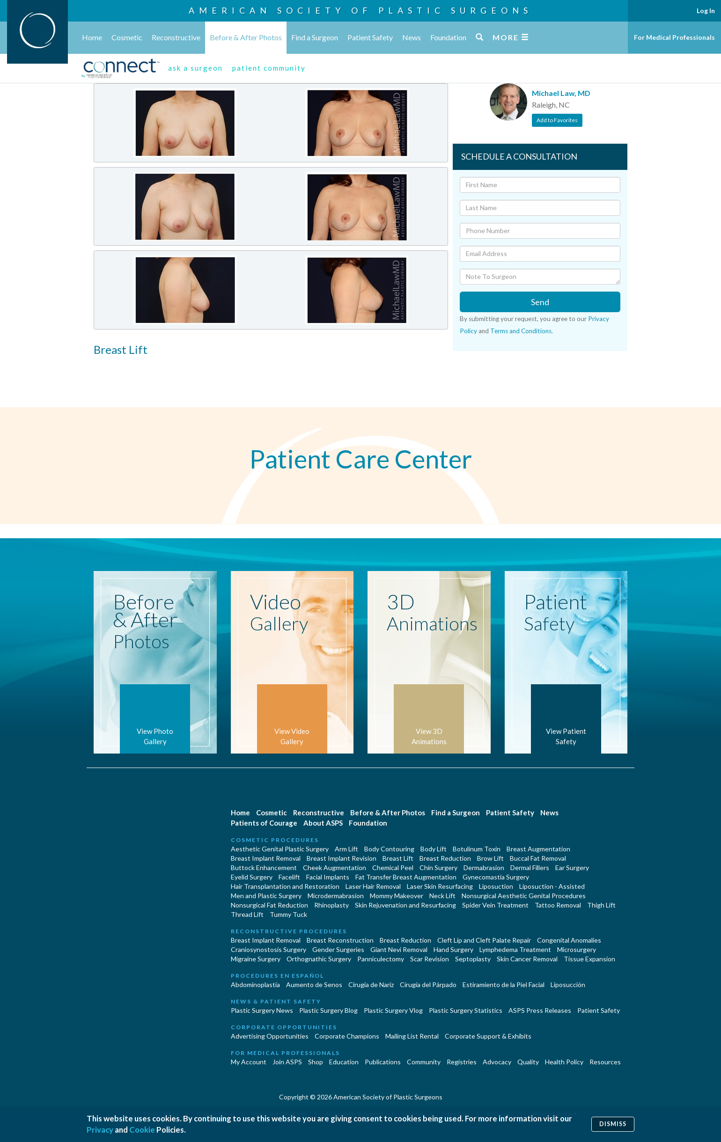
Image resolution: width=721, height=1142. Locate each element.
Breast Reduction (445, 858)
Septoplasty (473, 959)
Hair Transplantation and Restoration (285, 886)
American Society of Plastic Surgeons (360, 10)
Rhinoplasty (331, 905)
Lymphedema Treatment (515, 949)
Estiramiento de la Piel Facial (503, 984)
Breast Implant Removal (266, 858)
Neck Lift (442, 896)
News (411, 37)
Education (344, 1062)
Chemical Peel (392, 867)
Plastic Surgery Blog (328, 1010)
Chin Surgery (438, 867)
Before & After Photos (246, 37)
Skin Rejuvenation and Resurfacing (405, 905)
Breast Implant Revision (341, 858)
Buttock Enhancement (264, 867)
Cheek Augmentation (334, 867)
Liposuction (496, 886)
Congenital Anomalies (569, 940)
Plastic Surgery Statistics (465, 1010)
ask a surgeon (195, 68)
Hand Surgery (453, 949)
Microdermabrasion (336, 896)
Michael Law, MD (561, 92)
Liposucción (568, 984)
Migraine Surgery (255, 959)
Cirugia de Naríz (371, 984)
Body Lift (433, 849)
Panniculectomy (380, 959)
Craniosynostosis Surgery (268, 949)
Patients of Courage (264, 823)
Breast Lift (398, 858)
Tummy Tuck (288, 914)
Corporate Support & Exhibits (488, 1036)
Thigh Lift (601, 905)
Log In (706, 11)
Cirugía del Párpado (428, 984)
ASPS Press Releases (539, 1010)
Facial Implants (327, 877)
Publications (383, 1062)
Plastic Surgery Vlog (393, 1010)
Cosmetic (126, 37)
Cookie (142, 1130)
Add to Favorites (557, 120)
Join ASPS (287, 1062)
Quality (528, 1062)
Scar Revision (429, 959)
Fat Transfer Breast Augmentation (405, 877)
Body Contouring (389, 849)
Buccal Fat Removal (538, 858)
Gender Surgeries (338, 949)
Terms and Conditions (521, 331)
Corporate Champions (347, 1036)
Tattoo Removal (558, 905)
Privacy (100, 1130)
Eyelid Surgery (251, 877)
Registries (462, 1062)
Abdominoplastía (255, 984)
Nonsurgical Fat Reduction (269, 905)
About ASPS (323, 823)
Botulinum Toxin (476, 849)
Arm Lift (346, 849)
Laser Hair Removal (373, 886)
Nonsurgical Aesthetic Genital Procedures (524, 896)
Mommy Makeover (396, 896)
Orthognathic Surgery (319, 959)
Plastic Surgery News (262, 1010)
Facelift (289, 877)
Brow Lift (490, 858)
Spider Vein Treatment (495, 905)
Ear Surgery (572, 867)
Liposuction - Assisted (552, 886)
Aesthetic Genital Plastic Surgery (280, 849)
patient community (269, 68)
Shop (315, 1062)
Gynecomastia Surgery (496, 877)
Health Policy (564, 1062)
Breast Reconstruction (340, 940)
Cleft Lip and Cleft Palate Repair (484, 940)
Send (540, 302)
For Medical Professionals (674, 37)
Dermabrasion (484, 867)
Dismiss (612, 1123)
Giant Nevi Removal (398, 949)
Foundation (448, 37)
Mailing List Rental (412, 1036)
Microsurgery (576, 949)
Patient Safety (370, 37)
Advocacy (497, 1062)
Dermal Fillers (529, 867)
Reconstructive (176, 37)
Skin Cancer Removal (527, 959)
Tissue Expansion (589, 959)
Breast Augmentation (538, 849)
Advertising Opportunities (270, 1036)
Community (424, 1062)
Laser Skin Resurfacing (440, 886)
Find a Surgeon (314, 37)
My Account (248, 1062)
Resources (605, 1062)
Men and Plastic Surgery (266, 896)
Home (92, 37)
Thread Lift (247, 914)
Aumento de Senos (314, 984)
